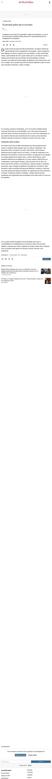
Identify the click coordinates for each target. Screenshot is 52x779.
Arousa (29, 777)
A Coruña (30, 772)
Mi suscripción (5, 773)
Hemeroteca (4, 778)
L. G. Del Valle (4, 274)
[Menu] (2, 2)
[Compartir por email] (7, 44)
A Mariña (29, 775)
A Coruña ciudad (13, 255)
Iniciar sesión (32, 755)
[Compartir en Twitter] (13, 44)
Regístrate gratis (20, 755)
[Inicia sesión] (49, 2)
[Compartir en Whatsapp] (3, 44)
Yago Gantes (4, 282)
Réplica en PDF (5, 775)
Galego (29, 765)
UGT (19, 255)
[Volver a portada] (26, 2)
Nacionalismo (24, 255)
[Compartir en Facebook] (10, 44)
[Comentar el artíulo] (45, 45)
